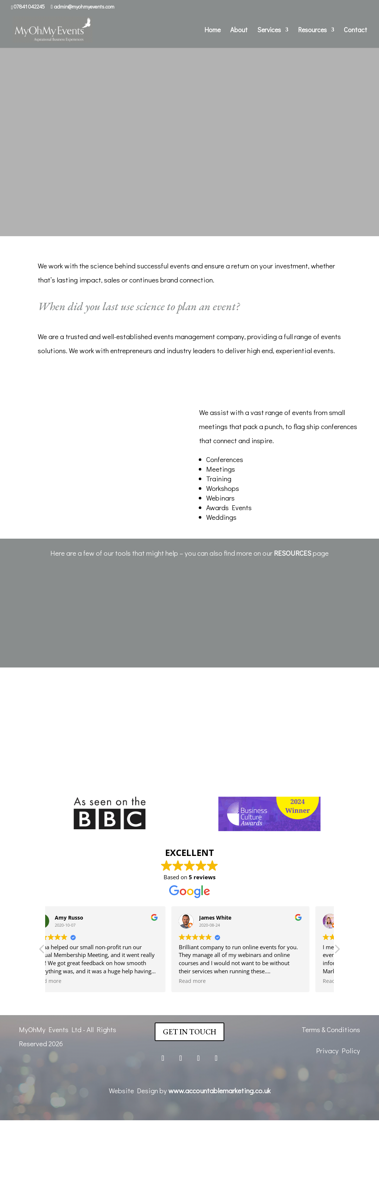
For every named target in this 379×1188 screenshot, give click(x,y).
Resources (312, 30)
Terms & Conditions (331, 1029)
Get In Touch (189, 1032)
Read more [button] (69, 981)
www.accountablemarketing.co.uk (219, 1090)
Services (269, 30)
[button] (337, 951)
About (239, 30)
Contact (355, 30)
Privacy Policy (338, 1050)
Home (212, 30)
